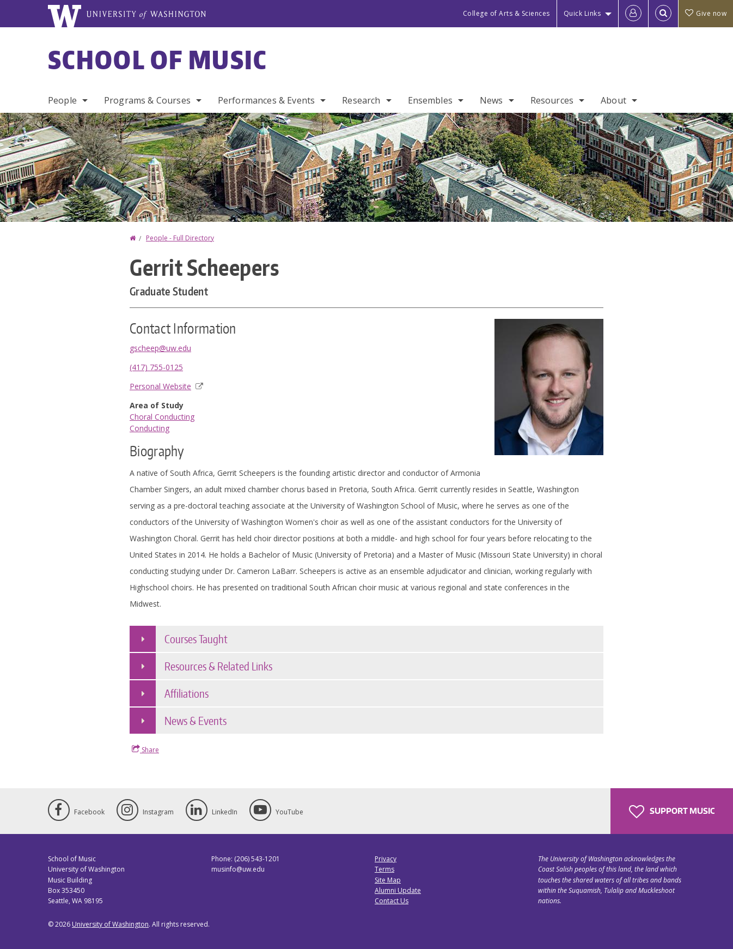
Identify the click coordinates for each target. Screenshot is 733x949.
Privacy (385, 858)
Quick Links (582, 13)
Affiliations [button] (186, 693)
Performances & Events (266, 100)
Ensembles (430, 100)
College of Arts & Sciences (506, 13)
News (491, 100)
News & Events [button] (195, 721)
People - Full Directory (180, 238)
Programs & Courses (147, 100)
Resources (551, 100)
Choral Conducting (162, 417)
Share (145, 749)
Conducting (149, 428)
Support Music (671, 811)
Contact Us (391, 900)
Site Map (388, 880)
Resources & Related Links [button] (218, 666)
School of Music (157, 59)
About (613, 100)
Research (361, 100)
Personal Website (166, 386)
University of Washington (110, 924)
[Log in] (633, 13)
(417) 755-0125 (156, 367)
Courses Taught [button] (196, 639)
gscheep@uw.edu (160, 348)
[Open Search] (663, 13)
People (62, 100)
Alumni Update (398, 890)
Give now (705, 13)
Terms (384, 869)
